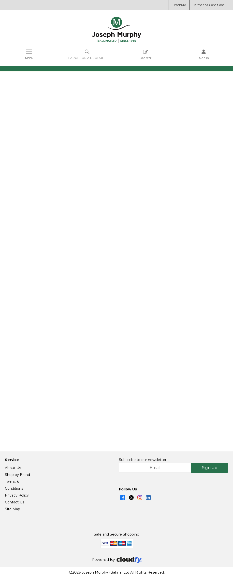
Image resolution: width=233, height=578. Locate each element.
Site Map (12, 509)
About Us (13, 468)
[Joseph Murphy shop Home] (116, 41)
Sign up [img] (209, 467)
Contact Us (14, 502)
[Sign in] (204, 54)
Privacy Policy (17, 495)
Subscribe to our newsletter (142, 460)
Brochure (179, 5)
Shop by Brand (17, 475)
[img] (122, 497)
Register (145, 54)
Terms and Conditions (208, 5)
